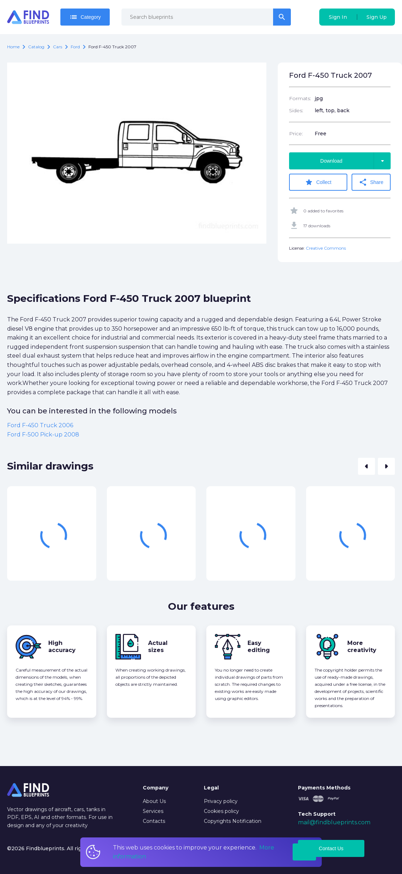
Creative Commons (326, 248)
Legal (211, 788)
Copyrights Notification (232, 821)
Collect (318, 182)
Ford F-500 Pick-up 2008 (43, 434)
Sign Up (376, 17)
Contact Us (331, 848)
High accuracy (62, 646)
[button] (366, 466)
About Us (154, 801)
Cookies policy (221, 811)
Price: (296, 133)
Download (355, 160)
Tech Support (317, 814)
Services (153, 811)
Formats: (300, 98)
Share (371, 182)
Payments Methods (324, 788)
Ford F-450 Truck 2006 (40, 425)
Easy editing (259, 646)
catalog (36, 46)
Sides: (296, 110)
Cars (57, 46)
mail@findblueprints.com (334, 822)
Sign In (338, 17)
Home (13, 46)
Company (155, 788)
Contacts (154, 821)
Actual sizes (158, 646)
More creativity (361, 646)
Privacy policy (221, 801)
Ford (75, 46)
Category (85, 17)
